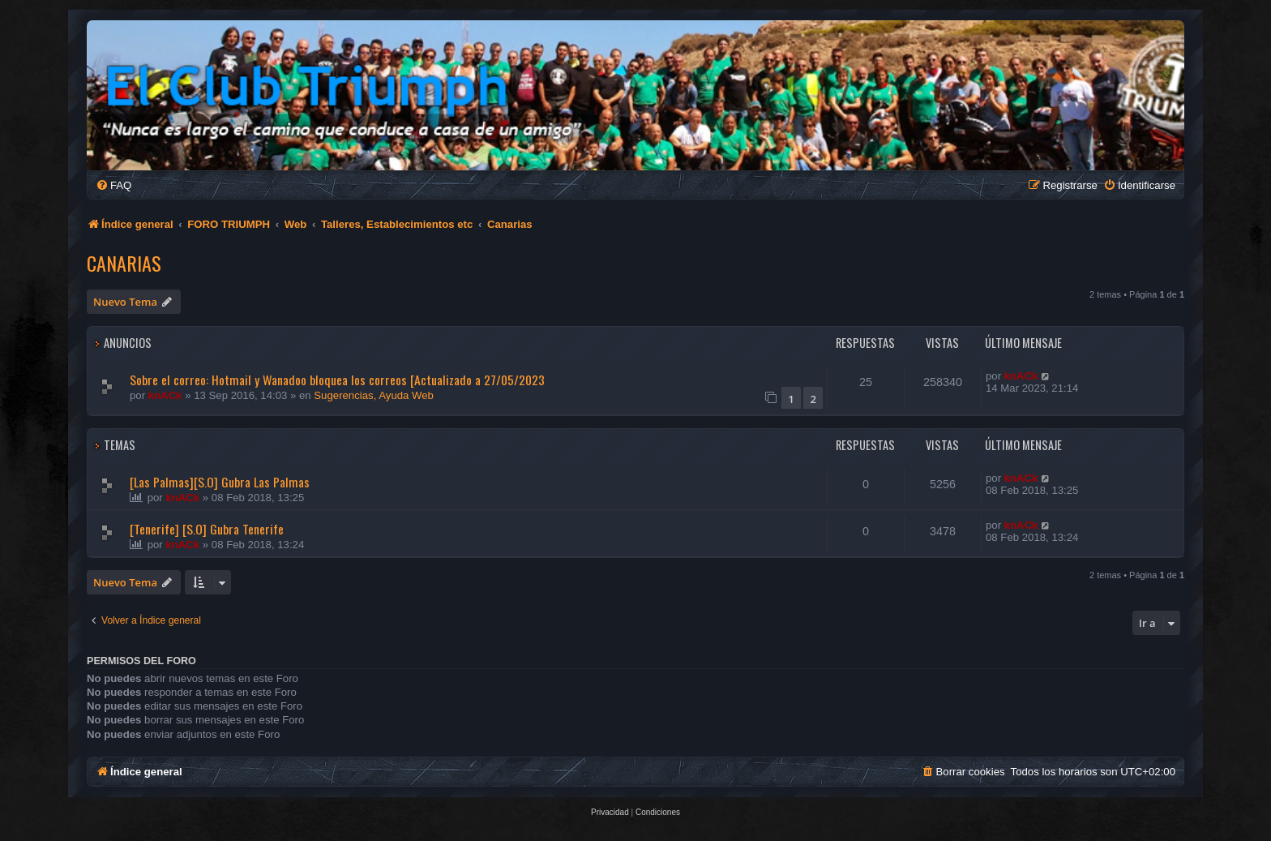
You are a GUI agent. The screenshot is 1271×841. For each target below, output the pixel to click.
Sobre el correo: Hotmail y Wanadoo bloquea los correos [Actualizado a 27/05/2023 (337, 379)
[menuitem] (113, 185)
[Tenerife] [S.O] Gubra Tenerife (207, 528)
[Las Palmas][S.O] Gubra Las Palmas (220, 481)
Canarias (124, 262)
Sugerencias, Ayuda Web (374, 395)
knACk (165, 395)
